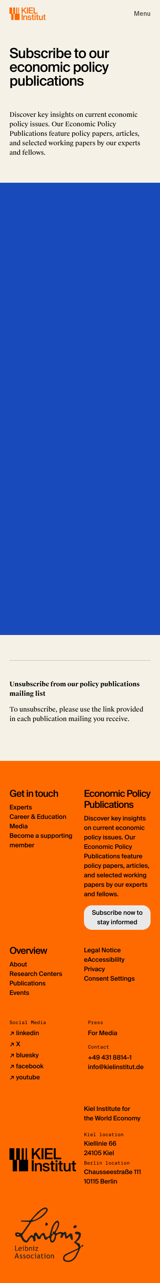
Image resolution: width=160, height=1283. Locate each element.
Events (19, 993)
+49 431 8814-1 (110, 1057)
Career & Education (37, 817)
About (18, 964)
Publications (27, 983)
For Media (102, 1033)
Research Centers (35, 974)
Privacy (94, 969)
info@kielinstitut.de (116, 1067)
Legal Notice (102, 950)
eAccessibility (104, 959)
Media (18, 826)
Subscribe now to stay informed (117, 917)
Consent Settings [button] (109, 978)
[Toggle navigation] (142, 14)
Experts (20, 807)
